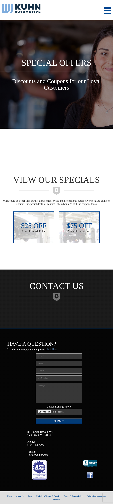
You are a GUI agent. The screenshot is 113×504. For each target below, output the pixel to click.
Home (9, 496)
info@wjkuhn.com (38, 454)
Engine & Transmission (73, 496)
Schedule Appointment (96, 496)
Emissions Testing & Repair (47, 496)
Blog (30, 496)
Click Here (51, 349)
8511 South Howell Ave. (40, 431)
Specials (56, 499)
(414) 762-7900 (35, 444)
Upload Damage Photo (59, 406)
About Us (20, 496)
